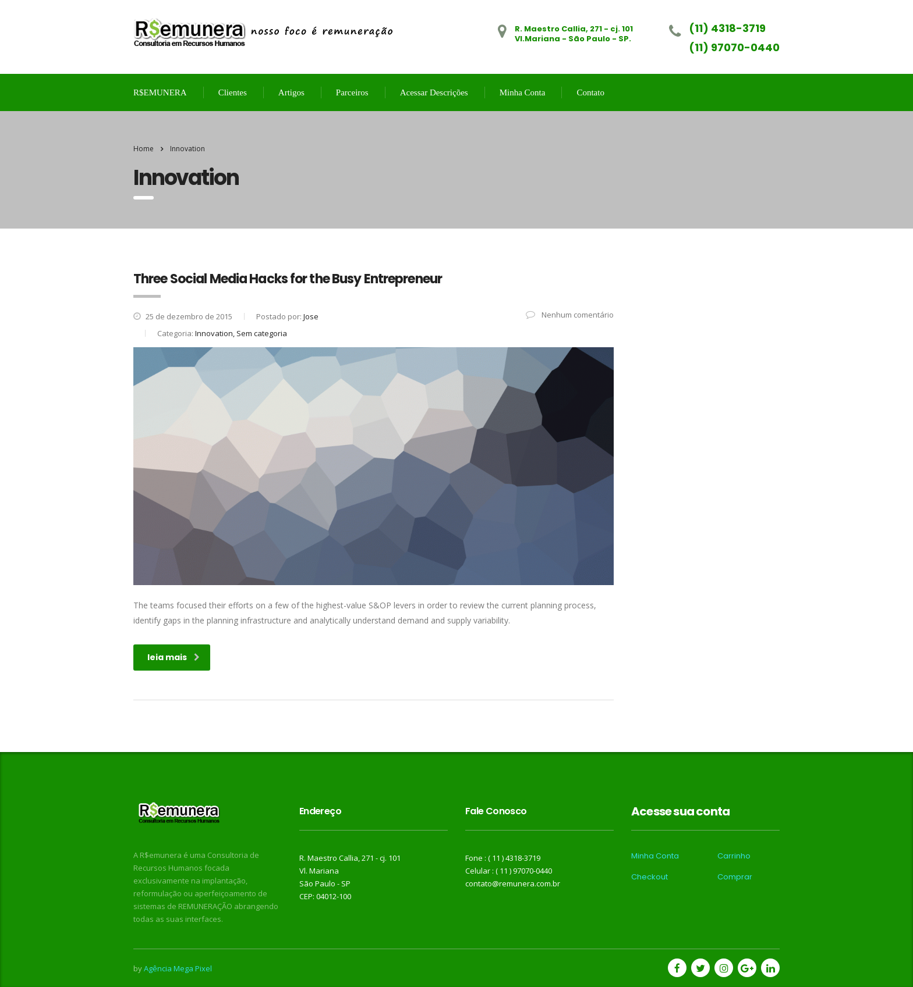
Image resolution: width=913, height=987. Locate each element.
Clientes (232, 92)
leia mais (173, 657)
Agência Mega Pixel (178, 968)
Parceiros (352, 92)
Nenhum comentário (570, 314)
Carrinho (734, 856)
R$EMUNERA (160, 92)
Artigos (291, 92)
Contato (590, 92)
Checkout (649, 877)
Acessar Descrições (434, 92)
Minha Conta (523, 92)
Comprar (734, 877)
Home (143, 149)
